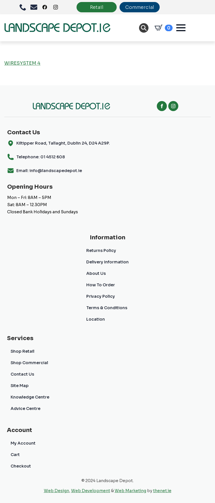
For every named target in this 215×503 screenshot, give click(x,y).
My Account (23, 443)
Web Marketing (130, 490)
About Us (96, 273)
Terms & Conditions (106, 307)
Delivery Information (107, 262)
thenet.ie (162, 490)
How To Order (100, 284)
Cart (15, 454)
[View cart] (162, 27)
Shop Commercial (29, 362)
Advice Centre (25, 408)
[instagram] (173, 106)
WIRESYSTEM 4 (22, 63)
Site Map (20, 385)
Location (95, 319)
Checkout (21, 466)
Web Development (90, 490)
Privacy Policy (100, 296)
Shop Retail (22, 351)
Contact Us (22, 374)
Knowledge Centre (30, 397)
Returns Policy (101, 250)
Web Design (56, 490)
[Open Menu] (180, 27)
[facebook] (162, 106)
